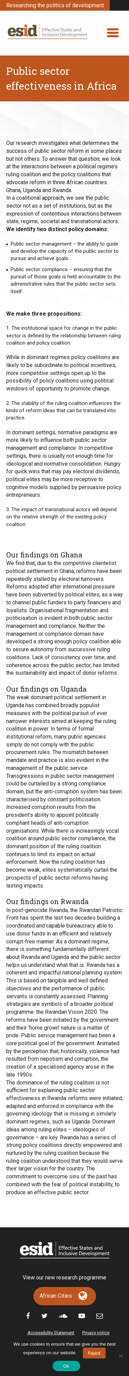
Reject (94, 1353)
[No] (120, 1356)
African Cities (56, 1296)
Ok (66, 1366)
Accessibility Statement (51, 1332)
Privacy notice (95, 1332)
